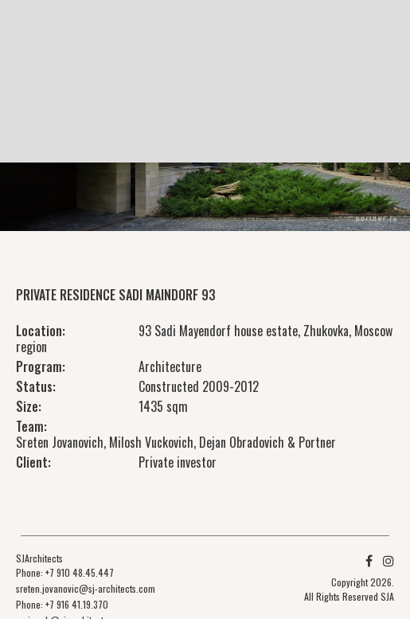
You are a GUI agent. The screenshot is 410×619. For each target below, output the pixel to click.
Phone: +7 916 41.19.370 (62, 604)
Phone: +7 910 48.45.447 (65, 572)
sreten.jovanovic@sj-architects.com (85, 588)
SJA (387, 596)
